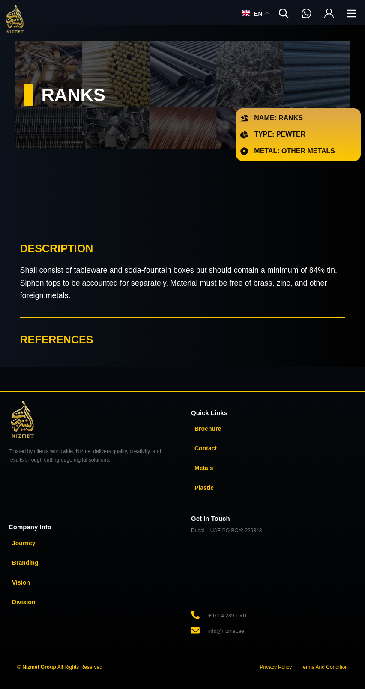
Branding (25, 562)
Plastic (204, 487)
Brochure (207, 428)
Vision (21, 582)
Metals (203, 468)
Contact (205, 448)
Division (23, 602)
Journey (23, 543)
